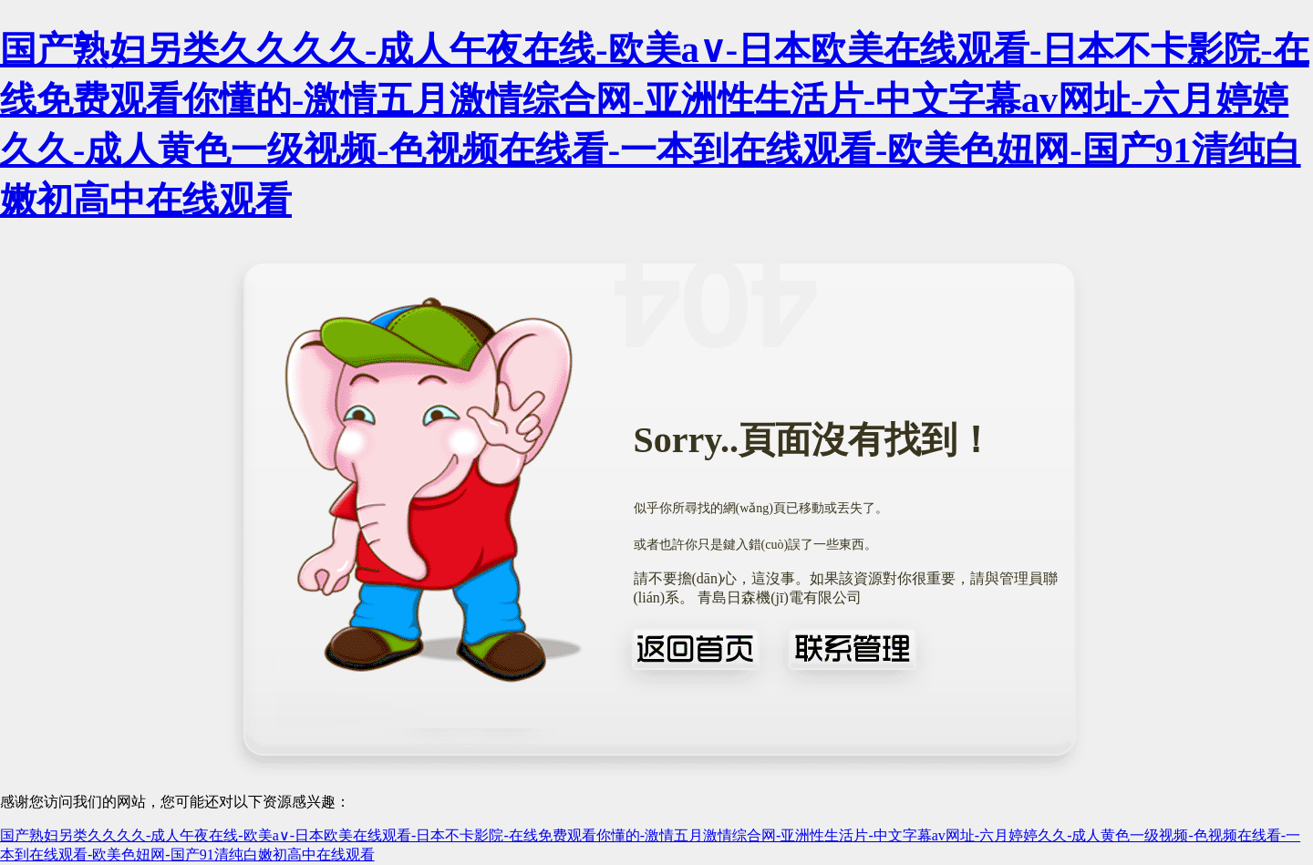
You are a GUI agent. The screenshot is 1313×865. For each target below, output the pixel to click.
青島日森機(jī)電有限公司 (780, 597)
